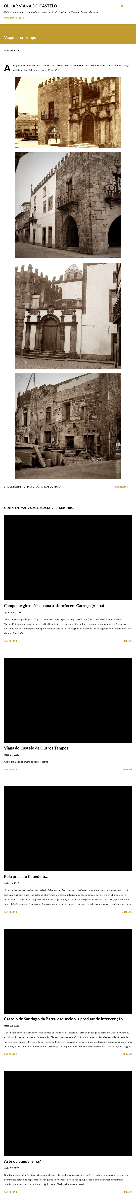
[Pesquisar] (122, 6)
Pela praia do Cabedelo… (26, 876)
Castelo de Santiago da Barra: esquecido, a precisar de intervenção (63, 1018)
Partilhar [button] (121, 486)
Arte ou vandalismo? (22, 1161)
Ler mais (127, 641)
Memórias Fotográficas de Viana (39, 486)
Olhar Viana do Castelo (30, 5)
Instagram (9, 17)
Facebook (20, 17)
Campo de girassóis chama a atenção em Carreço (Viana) (54, 605)
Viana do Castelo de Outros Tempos (36, 748)
